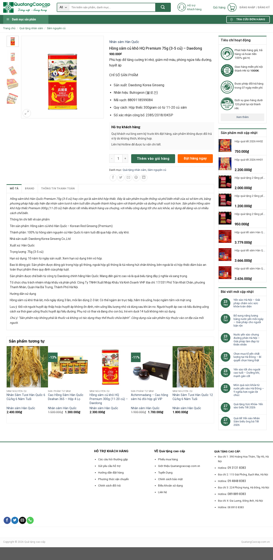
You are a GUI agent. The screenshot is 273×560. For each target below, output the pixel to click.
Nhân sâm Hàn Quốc (124, 42)
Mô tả (14, 188)
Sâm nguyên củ (56, 28)
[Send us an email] (22, 520)
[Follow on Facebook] (7, 520)
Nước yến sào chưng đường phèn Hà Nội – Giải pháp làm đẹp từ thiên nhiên (247, 339)
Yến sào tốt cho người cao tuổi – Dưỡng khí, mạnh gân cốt (247, 373)
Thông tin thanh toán (58, 188)
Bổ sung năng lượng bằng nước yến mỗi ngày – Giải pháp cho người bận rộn (248, 320)
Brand (29, 188)
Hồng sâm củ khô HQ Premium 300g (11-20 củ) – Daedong (109, 399)
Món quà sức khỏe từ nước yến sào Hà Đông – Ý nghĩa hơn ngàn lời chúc (249, 390)
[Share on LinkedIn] (143, 177)
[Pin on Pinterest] (136, 177)
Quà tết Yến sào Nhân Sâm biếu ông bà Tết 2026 (247, 421)
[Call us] (30, 520)
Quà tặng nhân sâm (31, 28)
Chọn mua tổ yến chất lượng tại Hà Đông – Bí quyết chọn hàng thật (247, 357)
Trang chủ (9, 28)
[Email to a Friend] (128, 177)
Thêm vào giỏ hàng (153, 159)
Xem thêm (242, 117)
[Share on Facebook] (113, 177)
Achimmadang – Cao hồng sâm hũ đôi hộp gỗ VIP (149, 397)
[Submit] (162, 7)
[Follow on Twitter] (14, 520)
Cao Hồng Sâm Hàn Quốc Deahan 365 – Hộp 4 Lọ (65, 397)
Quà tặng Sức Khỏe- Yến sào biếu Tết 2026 (248, 406)
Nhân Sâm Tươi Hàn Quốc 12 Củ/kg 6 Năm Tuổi (193, 397)
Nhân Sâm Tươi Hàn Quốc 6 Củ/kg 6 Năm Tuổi (26, 397)
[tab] (14, 188)
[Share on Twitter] (120, 177)
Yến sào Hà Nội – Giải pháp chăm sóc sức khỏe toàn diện (247, 303)
